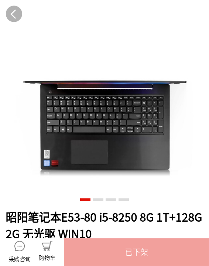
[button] (136, 252)
